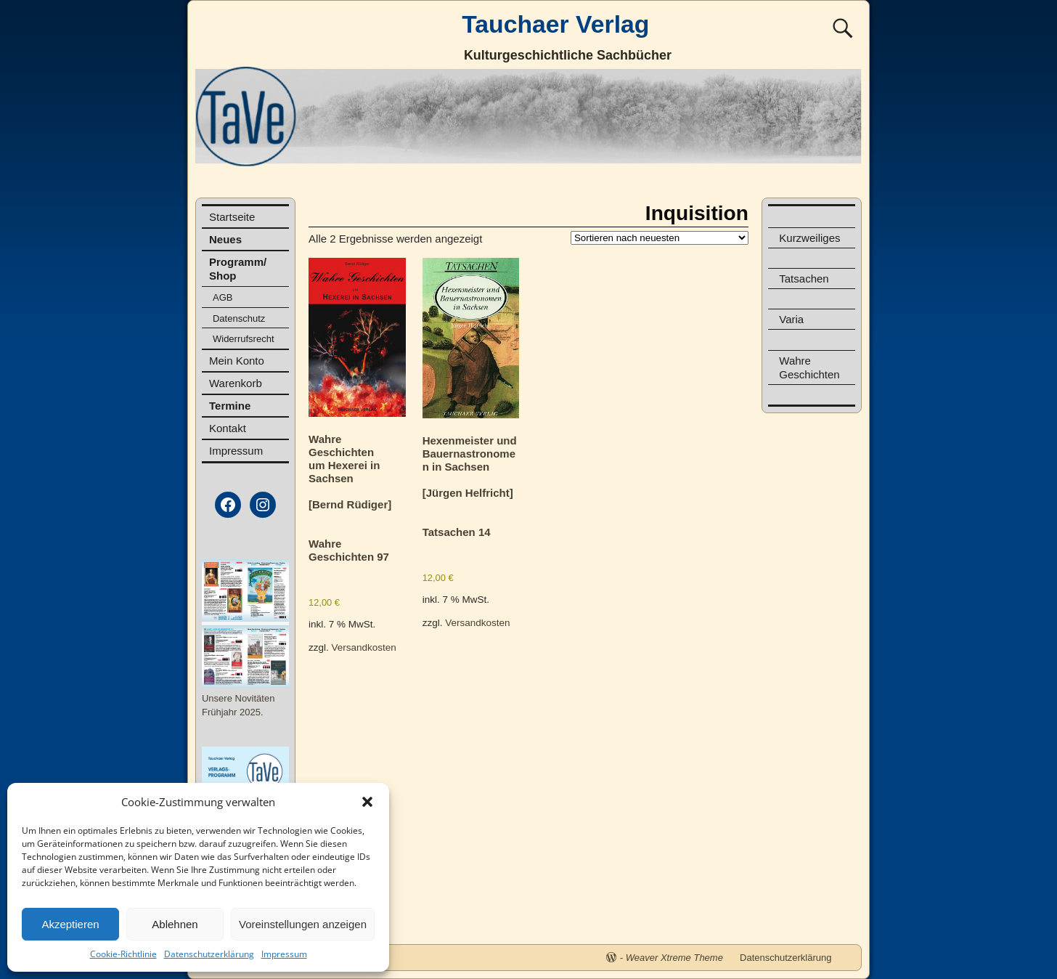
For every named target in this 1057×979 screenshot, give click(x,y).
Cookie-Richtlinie (123, 954)
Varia (791, 319)
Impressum (284, 954)
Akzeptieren (70, 924)
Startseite (232, 217)
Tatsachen (803, 278)
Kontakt (227, 428)
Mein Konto (236, 360)
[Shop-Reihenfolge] (659, 238)
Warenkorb (235, 383)
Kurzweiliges (809, 238)
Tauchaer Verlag (555, 24)
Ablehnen (174, 924)
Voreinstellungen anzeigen (303, 924)
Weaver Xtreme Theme (674, 957)
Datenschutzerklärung (209, 954)
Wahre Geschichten (809, 367)
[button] (367, 802)
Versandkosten (364, 647)
